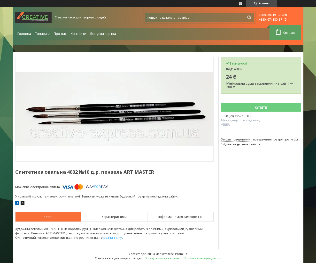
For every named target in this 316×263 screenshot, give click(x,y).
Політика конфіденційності (202, 258)
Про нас (60, 33)
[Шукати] (249, 17)
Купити (261, 108)
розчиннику (112, 237)
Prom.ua (181, 254)
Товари (41, 33)
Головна (24, 33)
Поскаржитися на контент (163, 258)
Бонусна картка (103, 33)
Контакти (78, 33)
